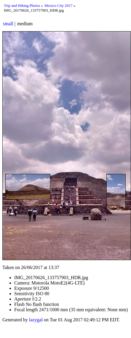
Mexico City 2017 (58, 5)
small (8, 23)
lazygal (36, 319)
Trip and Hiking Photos (22, 5)
